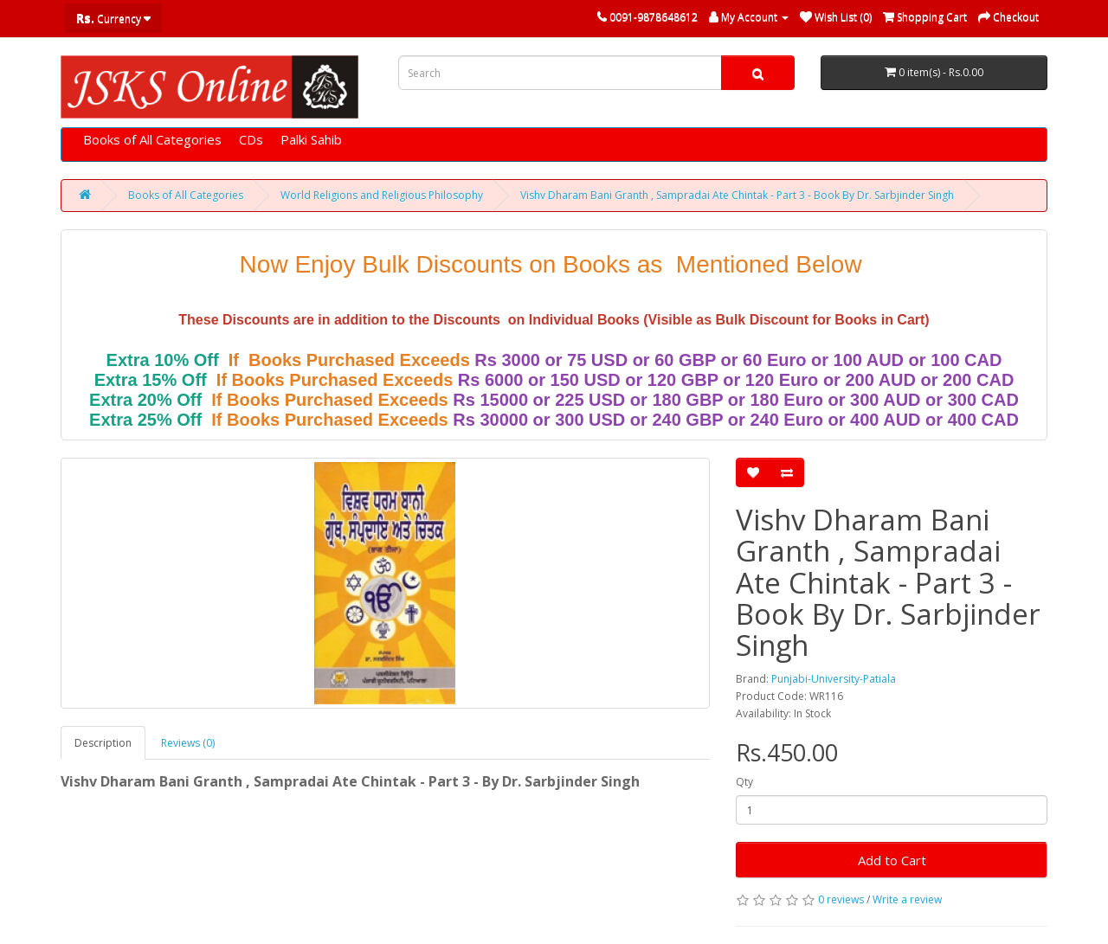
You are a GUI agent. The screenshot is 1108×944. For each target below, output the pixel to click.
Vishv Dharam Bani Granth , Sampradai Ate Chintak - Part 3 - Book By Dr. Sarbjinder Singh (737, 195)
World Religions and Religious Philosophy (381, 195)
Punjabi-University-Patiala (833, 678)
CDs (251, 139)
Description (103, 742)
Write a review (907, 899)
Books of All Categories (152, 139)
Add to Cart (892, 860)
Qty (744, 781)
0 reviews (841, 899)
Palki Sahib (311, 139)
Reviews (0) (188, 742)
